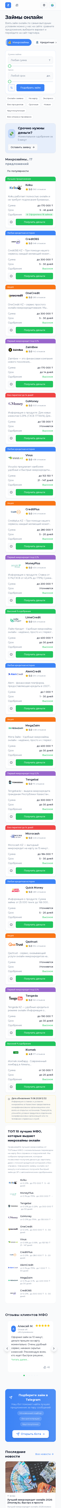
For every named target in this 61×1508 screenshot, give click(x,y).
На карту (33, 98)
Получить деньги (34, 222)
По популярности (18, 171)
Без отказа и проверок (19, 117)
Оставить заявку (23, 147)
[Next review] (54, 1348)
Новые (47, 104)
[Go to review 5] (34, 1375)
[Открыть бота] (30, 1415)
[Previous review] (7, 1348)
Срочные (33, 104)
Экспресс (48, 98)
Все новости (44, 1454)
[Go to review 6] (37, 1375)
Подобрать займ (30, 87)
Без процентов (15, 104)
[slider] (9, 66)
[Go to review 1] (24, 1375)
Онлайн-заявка (15, 98)
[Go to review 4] (32, 1375)
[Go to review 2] (26, 1375)
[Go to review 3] (29, 1375)
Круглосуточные (16, 110)
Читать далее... (19, 1359)
